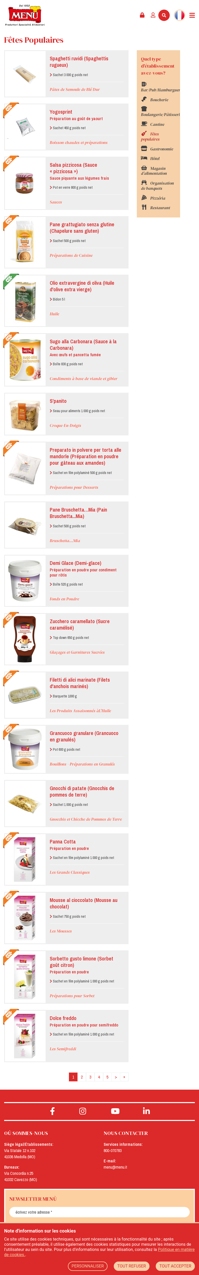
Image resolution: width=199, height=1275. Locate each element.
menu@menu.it (115, 1167)
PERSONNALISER (88, 1266)
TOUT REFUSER (131, 1266)
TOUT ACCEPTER (175, 1266)
